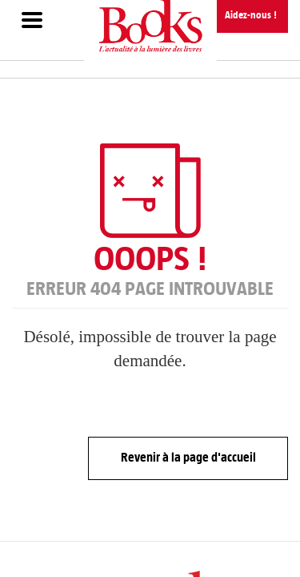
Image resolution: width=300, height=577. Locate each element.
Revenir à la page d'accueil (188, 457)
